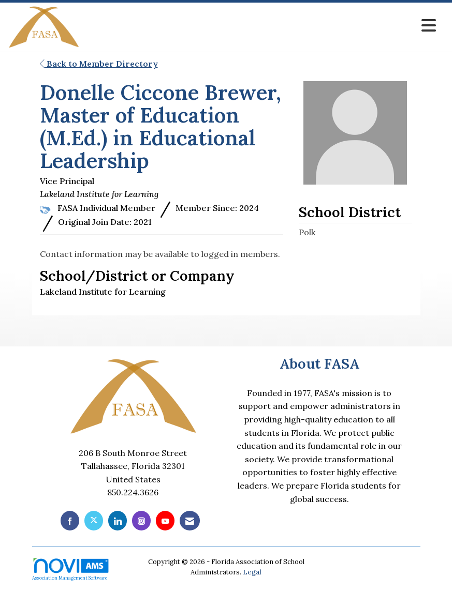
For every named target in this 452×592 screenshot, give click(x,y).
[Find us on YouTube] (165, 520)
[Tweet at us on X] (93, 520)
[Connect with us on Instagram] (141, 520)
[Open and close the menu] (260, 25)
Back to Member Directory (99, 63)
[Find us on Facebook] (70, 520)
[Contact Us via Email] (190, 520)
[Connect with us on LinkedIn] (117, 520)
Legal (252, 572)
